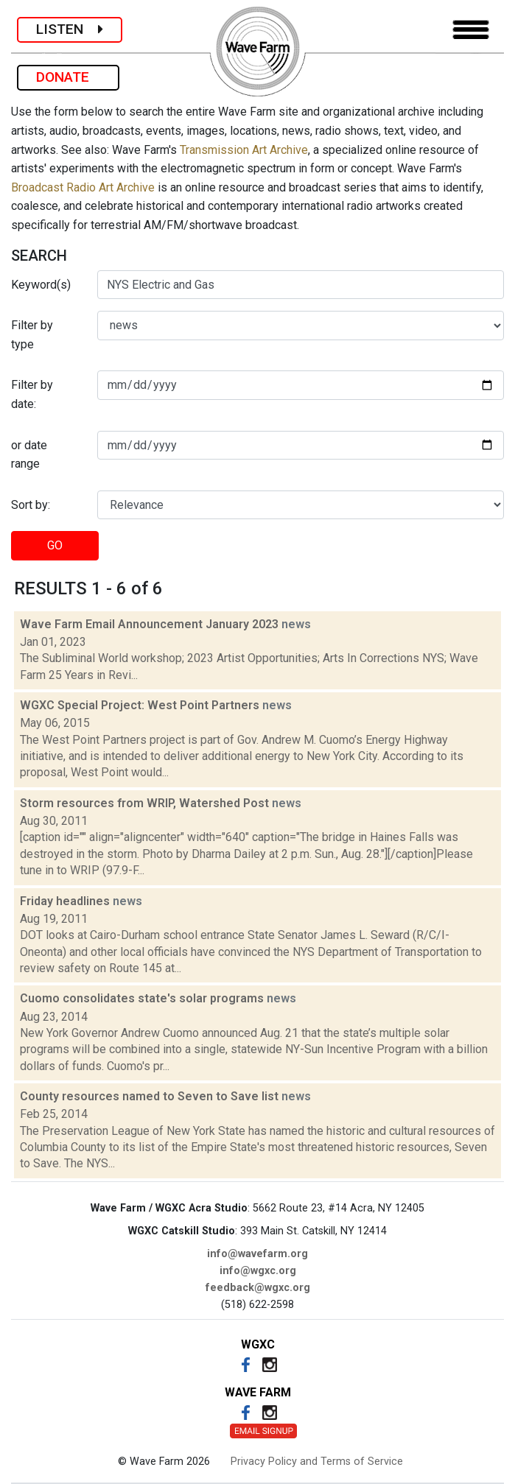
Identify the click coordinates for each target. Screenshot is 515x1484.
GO (55, 545)
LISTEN (69, 29)
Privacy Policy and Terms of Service (317, 1461)
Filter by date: (32, 394)
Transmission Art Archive (244, 150)
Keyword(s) (41, 285)
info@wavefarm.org (257, 1254)
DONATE (68, 76)
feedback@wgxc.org (258, 1287)
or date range (29, 454)
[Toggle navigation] (471, 30)
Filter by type (32, 334)
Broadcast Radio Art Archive (83, 187)
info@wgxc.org (258, 1271)
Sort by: (30, 505)
